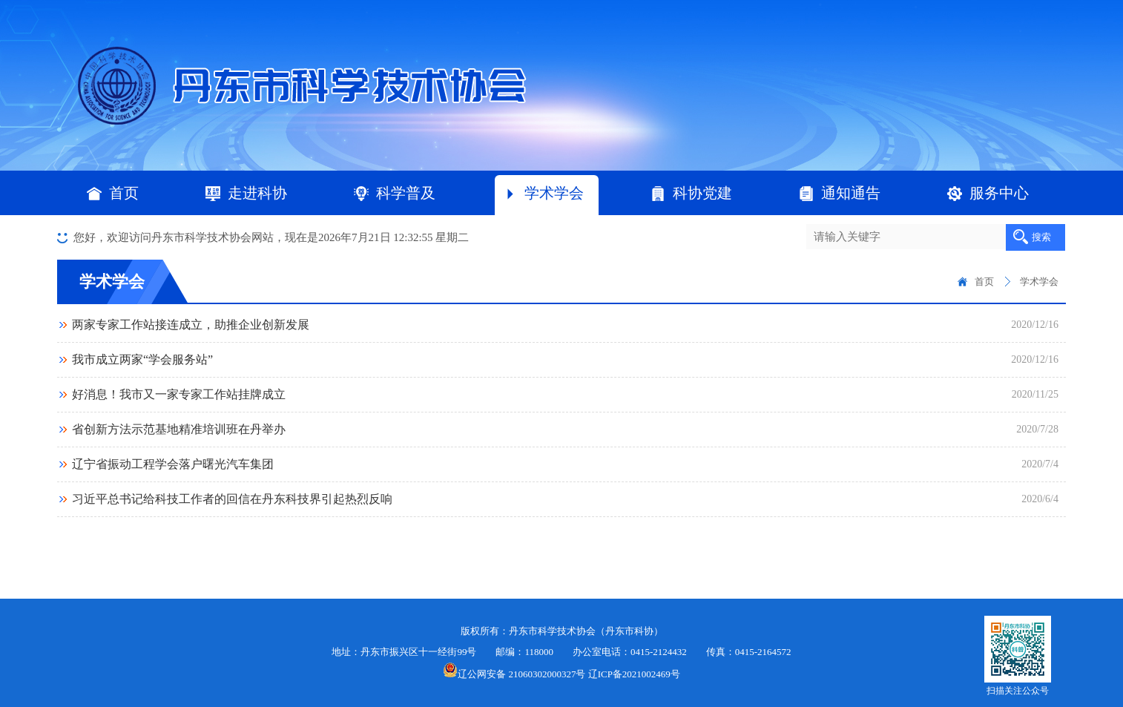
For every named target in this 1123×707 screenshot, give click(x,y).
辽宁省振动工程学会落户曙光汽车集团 (173, 464)
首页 (124, 193)
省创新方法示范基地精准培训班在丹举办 (179, 429)
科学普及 (394, 193)
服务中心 (988, 193)
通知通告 (839, 193)
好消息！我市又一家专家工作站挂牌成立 (179, 394)
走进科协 (246, 193)
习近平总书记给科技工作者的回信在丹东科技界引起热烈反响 (232, 499)
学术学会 (543, 193)
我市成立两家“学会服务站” (142, 359)
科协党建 (691, 193)
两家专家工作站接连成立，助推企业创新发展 (190, 324)
